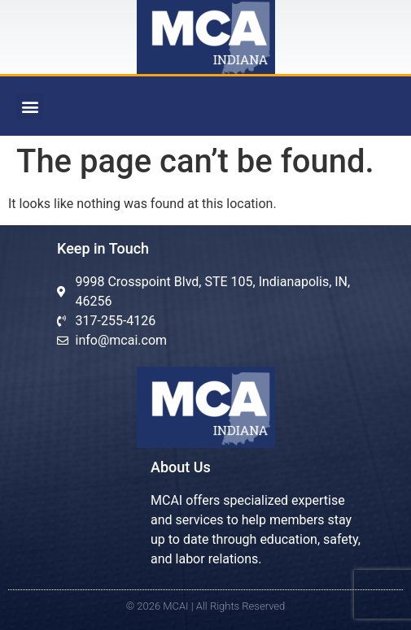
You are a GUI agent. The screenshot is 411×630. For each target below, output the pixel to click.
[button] (29, 106)
